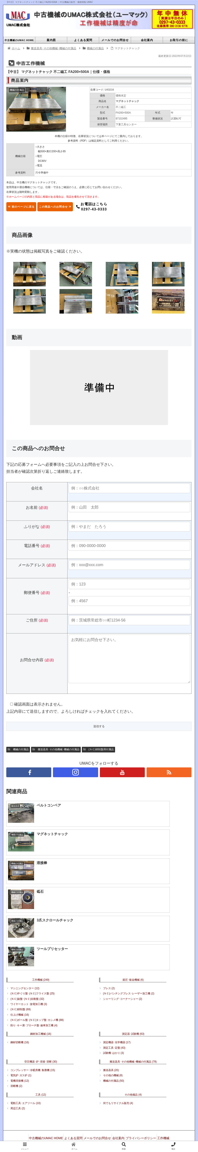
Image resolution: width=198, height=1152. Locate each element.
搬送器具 (111, 1000)
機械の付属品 (18, 758)
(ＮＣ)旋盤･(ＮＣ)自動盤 (27, 929)
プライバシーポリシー (154, 1067)
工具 (40, 1025)
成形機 (125, 1072)
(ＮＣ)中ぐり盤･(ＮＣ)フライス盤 (32, 924)
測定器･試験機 (133, 964)
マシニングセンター (24, 919)
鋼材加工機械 (40, 964)
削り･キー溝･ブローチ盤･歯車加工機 (33, 956)
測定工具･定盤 (114, 978)
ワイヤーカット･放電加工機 (28, 935)
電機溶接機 (19, 1011)
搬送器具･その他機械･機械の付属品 (55, 758)
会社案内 (128, 1067)
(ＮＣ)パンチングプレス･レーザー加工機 (128, 924)
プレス (109, 919)
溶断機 (16, 1016)
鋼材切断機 (19, 973)
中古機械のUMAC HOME (46, 1067)
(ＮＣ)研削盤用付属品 (98, 758)
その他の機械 (113, 1006)
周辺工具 (17, 1039)
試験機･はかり (113, 983)
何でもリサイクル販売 (118, 1033)
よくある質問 (77, 1067)
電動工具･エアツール (25, 1033)
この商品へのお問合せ (73, 206)
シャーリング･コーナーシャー (122, 929)
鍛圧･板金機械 (133, 910)
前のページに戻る (27, 206)
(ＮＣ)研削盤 (20, 940)
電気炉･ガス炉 (20, 1006)
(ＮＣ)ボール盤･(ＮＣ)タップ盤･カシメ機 (37, 950)
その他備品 (133, 1025)
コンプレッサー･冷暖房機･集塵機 (32, 1000)
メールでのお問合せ (104, 1067)
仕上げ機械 (19, 945)
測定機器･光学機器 (117, 973)
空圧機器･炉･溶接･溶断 (40, 992)
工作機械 (40, 910)
